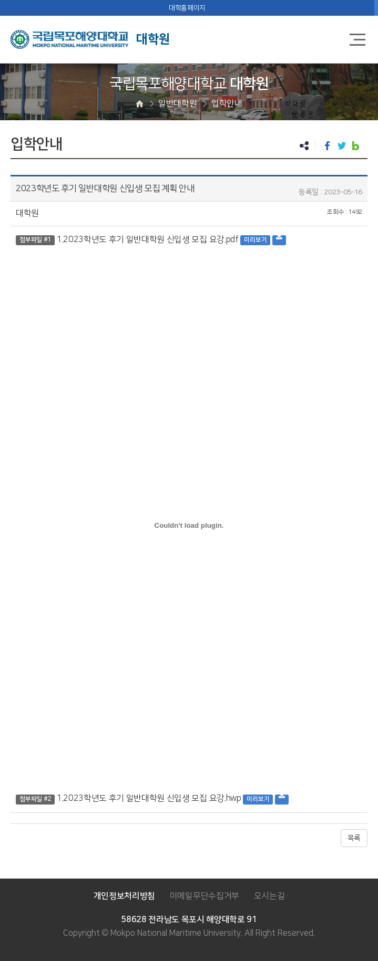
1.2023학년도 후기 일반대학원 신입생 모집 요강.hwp (149, 798)
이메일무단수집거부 (204, 896)
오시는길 (269, 896)
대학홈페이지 (187, 8)
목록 (354, 838)
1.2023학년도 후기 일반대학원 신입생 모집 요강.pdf (148, 239)
